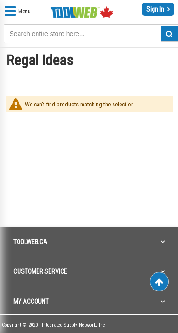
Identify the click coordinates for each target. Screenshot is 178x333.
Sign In (155, 9)
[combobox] (50, 33)
